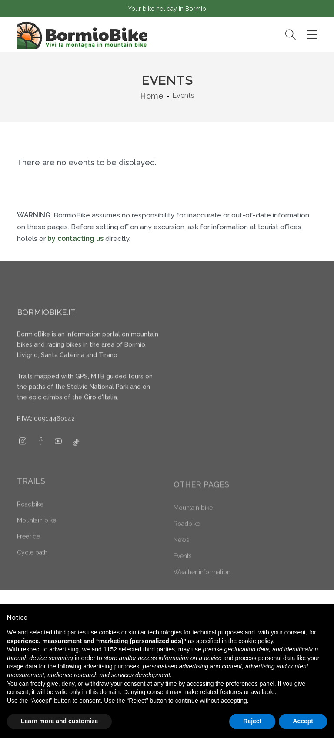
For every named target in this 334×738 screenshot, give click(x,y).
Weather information (202, 584)
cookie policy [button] (255, 641)
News (181, 551)
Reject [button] (252, 721)
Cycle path (32, 565)
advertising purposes (111, 666)
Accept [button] (303, 721)
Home (152, 95)
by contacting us (75, 238)
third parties (159, 649)
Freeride (28, 549)
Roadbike (30, 517)
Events (183, 567)
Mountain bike (36, 533)
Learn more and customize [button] (59, 721)
